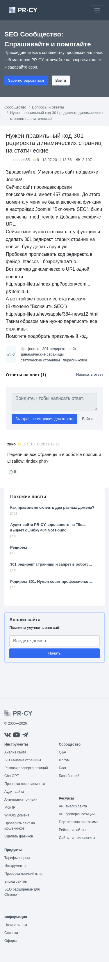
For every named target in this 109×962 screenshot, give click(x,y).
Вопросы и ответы (48, 107)
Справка (11, 933)
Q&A (62, 752)
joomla (33, 349)
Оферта (10, 941)
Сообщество (15, 107)
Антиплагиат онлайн (20, 799)
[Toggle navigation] (97, 10)
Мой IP (9, 807)
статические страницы (40, 360)
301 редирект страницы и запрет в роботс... (51, 564)
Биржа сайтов (15, 881)
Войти (61, 80)
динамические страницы (42, 354)
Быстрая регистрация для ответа (44, 419)
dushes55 (21, 160)
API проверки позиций (77, 814)
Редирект (19, 547)
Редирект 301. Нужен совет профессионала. (51, 581)
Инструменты (15, 866)
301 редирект (54, 349)
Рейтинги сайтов (72, 830)
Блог (63, 768)
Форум (64, 760)
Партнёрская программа (79, 822)
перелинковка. (75, 360)
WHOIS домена (16, 815)
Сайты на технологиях (77, 838)
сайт (72, 349)
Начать (54, 653)
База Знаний (69, 776)
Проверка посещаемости (24, 784)
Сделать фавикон (18, 836)
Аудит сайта (14, 792)
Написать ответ (89, 374)
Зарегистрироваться (26, 80)
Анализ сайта (24, 619)
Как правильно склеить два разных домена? (52, 507)
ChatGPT (11, 776)
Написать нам (15, 925)
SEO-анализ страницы (22, 760)
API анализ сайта (73, 806)
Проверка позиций (23, 874)
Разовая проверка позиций (26, 768)
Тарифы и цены (17, 858)
